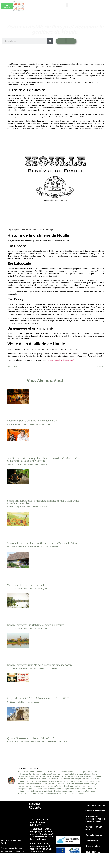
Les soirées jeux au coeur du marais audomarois (32, 420)
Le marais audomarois (95, 805)
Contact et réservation (95, 811)
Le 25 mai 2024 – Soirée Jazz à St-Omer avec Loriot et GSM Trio (39, 698)
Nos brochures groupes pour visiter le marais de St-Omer (95, 818)
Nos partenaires (92, 846)
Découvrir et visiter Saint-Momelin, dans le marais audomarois (39, 664)
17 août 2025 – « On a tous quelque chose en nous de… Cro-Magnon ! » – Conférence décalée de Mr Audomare (43, 459)
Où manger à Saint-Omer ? (94, 828)
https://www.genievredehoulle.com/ (60, 360)
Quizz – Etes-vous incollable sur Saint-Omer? (30, 738)
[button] (67, 5)
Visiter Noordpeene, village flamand (25, 584)
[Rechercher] (50, 41)
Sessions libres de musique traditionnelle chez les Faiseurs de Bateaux (43, 543)
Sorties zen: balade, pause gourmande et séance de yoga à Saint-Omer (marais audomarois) (43, 502)
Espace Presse (91, 840)
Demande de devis (93, 835)
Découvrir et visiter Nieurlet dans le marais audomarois (35, 624)
